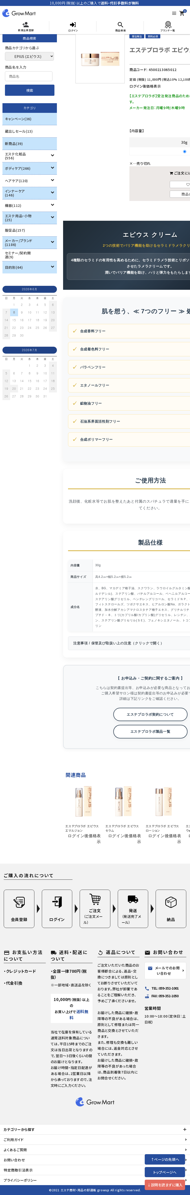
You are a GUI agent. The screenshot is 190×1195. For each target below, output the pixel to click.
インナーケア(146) (15, 193)
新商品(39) (14, 143)
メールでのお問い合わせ (164, 970)
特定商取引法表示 (18, 1170)
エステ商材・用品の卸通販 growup (85, 1190)
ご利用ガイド (14, 1139)
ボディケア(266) (18, 168)
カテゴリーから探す (19, 1129)
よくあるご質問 (15, 1149)
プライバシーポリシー (20, 1180)
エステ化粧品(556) (15, 155)
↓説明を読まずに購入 (165, 1184)
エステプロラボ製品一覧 (150, 731)
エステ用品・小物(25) (18, 217)
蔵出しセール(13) (19, 131)
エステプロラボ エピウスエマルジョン (82, 828)
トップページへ (165, 1172)
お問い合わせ (14, 1159)
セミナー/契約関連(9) (18, 254)
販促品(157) (15, 230)
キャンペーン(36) (18, 118)
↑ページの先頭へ (165, 1159)
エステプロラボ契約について (150, 714)
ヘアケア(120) (16, 180)
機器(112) (13, 205)
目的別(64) (14, 267)
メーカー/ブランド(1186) (18, 242)
